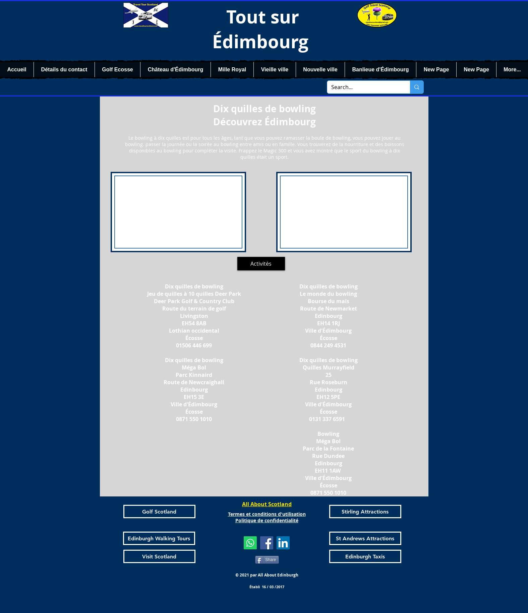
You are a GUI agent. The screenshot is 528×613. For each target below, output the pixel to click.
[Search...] (363, 87)
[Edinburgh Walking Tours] (159, 538)
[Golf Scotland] (159, 511)
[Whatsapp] (250, 542)
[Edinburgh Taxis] (365, 556)
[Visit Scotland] (159, 556)
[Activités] (261, 263)
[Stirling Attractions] (365, 511)
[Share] (267, 560)
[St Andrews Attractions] (365, 538)
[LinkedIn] (283, 542)
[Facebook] (266, 542)
